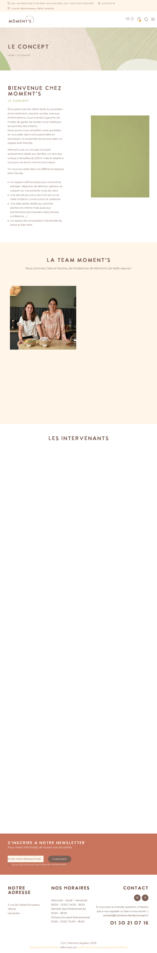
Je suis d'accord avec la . (38, 864)
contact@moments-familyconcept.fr (125, 915)
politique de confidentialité (51, 864)
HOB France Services (90, 946)
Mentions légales (78, 942)
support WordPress (116, 946)
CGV (63, 942)
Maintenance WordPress (44, 946)
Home (11, 55)
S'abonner (60, 859)
